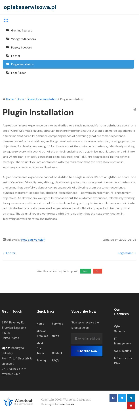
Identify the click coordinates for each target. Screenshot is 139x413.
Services (57, 323)
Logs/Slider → (127, 253)
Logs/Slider (18, 73)
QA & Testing (122, 351)
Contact (57, 353)
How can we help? (33, 240)
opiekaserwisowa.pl (30, 7)
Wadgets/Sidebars (23, 39)
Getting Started (21, 30)
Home (40, 323)
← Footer (9, 253)
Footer (15, 56)
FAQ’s (55, 360)
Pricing (41, 360)
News (55, 336)
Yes (85, 271)
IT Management (122, 341)
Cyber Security (119, 329)
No (97, 271)
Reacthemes (66, 404)
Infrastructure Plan (123, 361)
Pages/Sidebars (21, 47)
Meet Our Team (40, 348)
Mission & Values (42, 333)
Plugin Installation (22, 64)
